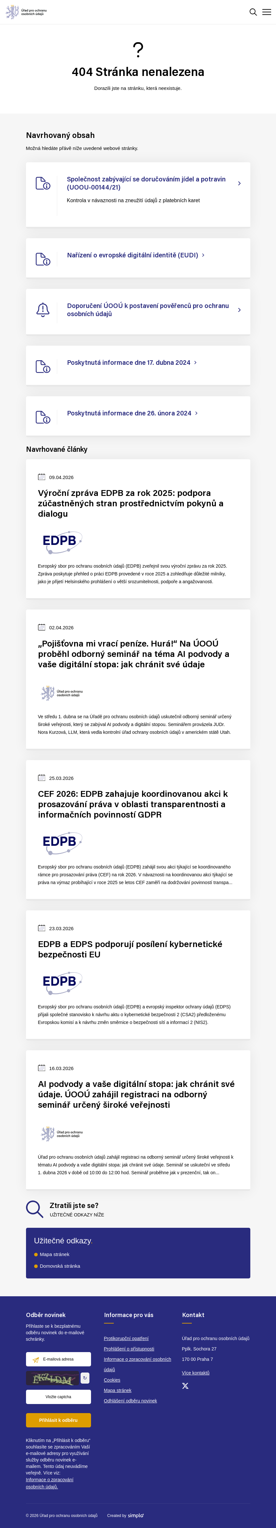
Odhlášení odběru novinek (130, 1400)
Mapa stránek (55, 1254)
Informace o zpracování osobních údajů (137, 1364)
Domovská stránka (60, 1266)
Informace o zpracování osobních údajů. (49, 1483)
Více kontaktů (196, 1372)
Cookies (112, 1380)
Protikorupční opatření (126, 1338)
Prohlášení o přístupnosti (129, 1348)
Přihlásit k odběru (58, 1420)
